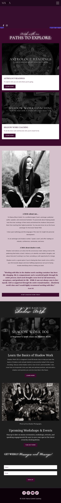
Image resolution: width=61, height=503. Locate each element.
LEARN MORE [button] (30, 375)
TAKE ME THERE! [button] (30, 445)
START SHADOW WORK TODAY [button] (30, 294)
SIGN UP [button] (30, 479)
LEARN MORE (10, 86)
